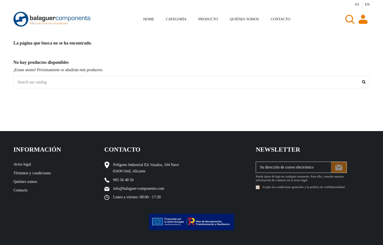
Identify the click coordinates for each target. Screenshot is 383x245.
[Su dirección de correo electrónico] (293, 167)
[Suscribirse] (339, 167)
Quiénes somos (25, 181)
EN (367, 4)
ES (357, 4)
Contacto (20, 190)
